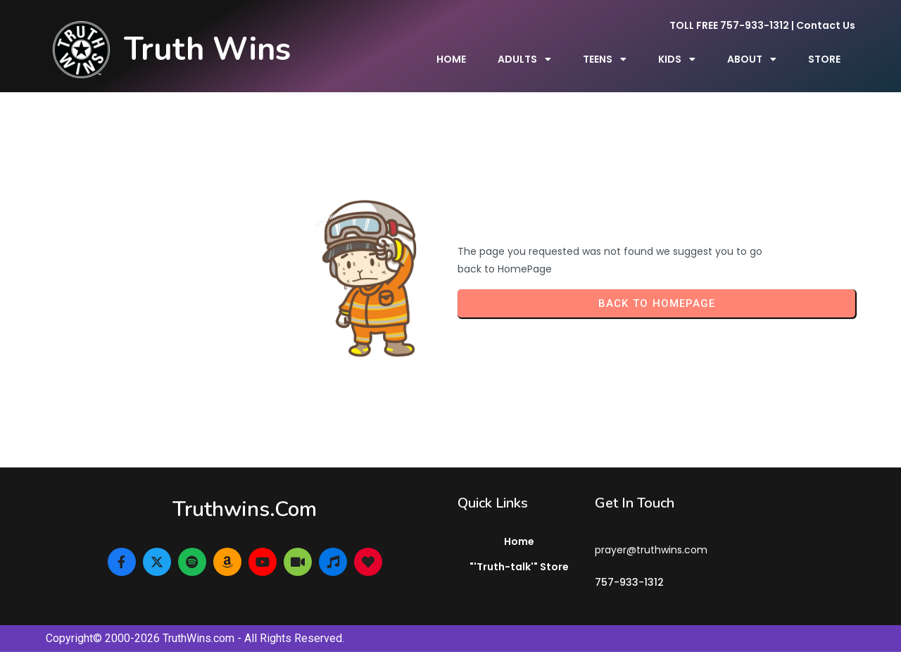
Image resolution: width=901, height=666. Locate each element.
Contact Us (825, 25)
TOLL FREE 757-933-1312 (729, 25)
